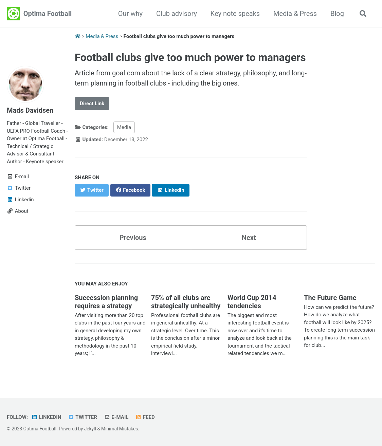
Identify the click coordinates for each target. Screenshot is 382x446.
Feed (144, 417)
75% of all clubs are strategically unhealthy (185, 302)
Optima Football (47, 14)
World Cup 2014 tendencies (252, 302)
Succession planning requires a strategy (106, 302)
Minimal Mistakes (119, 428)
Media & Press (295, 14)
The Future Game (330, 298)
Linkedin (46, 417)
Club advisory (176, 14)
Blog (337, 14)
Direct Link (92, 103)
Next (249, 238)
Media (124, 127)
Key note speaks (235, 14)
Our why (130, 14)
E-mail (116, 417)
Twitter (82, 417)
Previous (133, 238)
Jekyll (90, 428)
